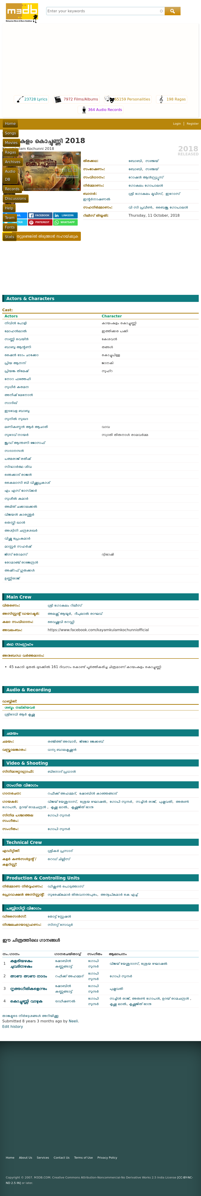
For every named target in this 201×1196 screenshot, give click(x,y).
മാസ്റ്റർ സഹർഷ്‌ (18, 546)
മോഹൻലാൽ (16, 331)
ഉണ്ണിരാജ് (12, 578)
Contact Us (61, 1157)
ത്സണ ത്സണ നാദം (28, 976)
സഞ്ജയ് (151, 161)
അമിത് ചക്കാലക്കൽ (21, 506)
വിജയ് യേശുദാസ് (62, 801)
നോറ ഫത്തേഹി (18, 379)
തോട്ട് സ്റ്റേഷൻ (59, 916)
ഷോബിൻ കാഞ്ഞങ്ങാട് (98, 793)
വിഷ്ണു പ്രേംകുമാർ (17, 538)
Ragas (61, 123)
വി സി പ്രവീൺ (140, 207)
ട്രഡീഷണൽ (65, 1001)
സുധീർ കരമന (17, 387)
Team (180, 123)
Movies (44, 123)
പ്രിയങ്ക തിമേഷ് (16, 371)
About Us (25, 1157)
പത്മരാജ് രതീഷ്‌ (18, 458)
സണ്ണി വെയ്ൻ (17, 339)
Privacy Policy (107, 1157)
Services (43, 1157)
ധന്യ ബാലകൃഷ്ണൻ (62, 749)
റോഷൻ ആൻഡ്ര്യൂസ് (146, 177)
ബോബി (135, 161)
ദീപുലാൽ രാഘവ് (88, 613)
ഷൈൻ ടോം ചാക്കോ (22, 355)
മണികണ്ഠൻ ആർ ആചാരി (26, 426)
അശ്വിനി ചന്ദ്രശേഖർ (21, 530)
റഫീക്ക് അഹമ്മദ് (62, 793)
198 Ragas (176, 99)
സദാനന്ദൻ (14, 450)
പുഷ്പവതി (165, 801)
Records (122, 123)
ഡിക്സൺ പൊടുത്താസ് (66, 886)
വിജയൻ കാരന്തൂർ (19, 514)
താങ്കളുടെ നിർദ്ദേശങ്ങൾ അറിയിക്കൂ (30, 1015)
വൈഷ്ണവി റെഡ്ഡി (61, 622)
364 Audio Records (105, 110)
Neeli (73, 1021)
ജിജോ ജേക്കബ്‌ (91, 741)
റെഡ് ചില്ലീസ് (59, 859)
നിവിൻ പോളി (16, 323)
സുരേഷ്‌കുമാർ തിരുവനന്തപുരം (72, 894)
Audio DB (101, 123)
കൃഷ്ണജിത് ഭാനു (82, 807)
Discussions (145, 123)
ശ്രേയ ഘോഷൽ (93, 801)
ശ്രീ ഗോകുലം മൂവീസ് (145, 193)
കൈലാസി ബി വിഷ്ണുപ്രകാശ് (27, 482)
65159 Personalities (132, 99)
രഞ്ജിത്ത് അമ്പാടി (62, 741)
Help (166, 123)
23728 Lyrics (35, 99)
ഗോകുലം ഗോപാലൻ (146, 185)
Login (177, 142)
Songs (26, 123)
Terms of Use (83, 1157)
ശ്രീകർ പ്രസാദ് (60, 851)
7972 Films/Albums (81, 99)
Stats (25, 133)
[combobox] (112, 11)
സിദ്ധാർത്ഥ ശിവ (18, 466)
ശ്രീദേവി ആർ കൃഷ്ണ (20, 714)
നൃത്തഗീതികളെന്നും (28, 988)
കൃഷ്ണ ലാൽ (59, 807)
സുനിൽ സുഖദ (16, 419)
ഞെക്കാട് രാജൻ (18, 474)
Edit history (12, 1026)
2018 (188, 148)
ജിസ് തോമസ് (16, 554)
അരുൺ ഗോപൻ (146, 998)
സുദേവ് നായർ (17, 434)
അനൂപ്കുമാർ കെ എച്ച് (119, 894)
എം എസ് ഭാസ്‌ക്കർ (21, 490)
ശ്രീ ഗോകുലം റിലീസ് (65, 605)
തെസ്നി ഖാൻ (15, 522)
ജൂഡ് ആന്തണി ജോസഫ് (25, 442)
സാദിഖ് (11, 403)
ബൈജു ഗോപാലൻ (172, 207)
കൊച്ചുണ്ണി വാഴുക (26, 1001)
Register (193, 142)
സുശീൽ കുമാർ (16, 498)
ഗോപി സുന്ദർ (121, 801)
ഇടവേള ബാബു (17, 411)
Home (10, 123)
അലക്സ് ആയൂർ (59, 613)
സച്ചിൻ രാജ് (146, 801)
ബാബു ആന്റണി (18, 347)
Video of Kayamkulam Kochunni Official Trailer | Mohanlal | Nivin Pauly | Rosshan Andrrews (141, 254)
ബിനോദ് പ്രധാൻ (62, 771)
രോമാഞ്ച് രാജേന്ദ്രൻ (21, 562)
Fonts (10, 133)
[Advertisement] (100, 60)
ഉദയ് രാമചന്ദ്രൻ (33, 807)
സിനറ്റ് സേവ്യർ (60, 924)
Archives (80, 123)
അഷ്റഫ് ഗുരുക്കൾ (20, 570)
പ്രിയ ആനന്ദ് (15, 363)
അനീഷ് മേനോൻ (19, 395)
